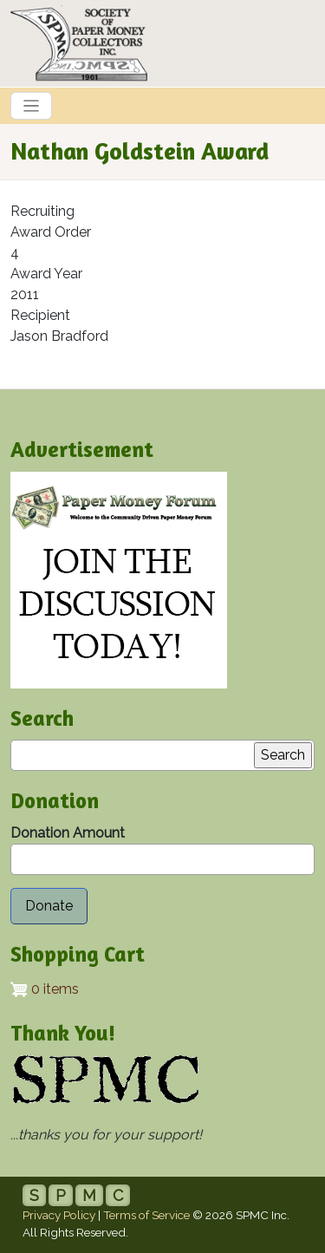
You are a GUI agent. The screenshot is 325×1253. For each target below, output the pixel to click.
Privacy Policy (59, 1215)
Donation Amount (67, 833)
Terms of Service (146, 1215)
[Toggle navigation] (31, 106)
